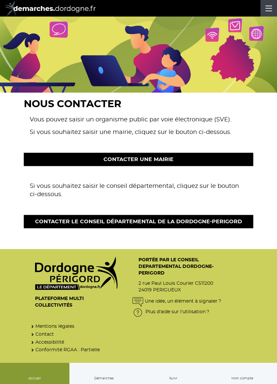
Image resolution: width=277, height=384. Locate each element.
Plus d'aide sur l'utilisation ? (171, 311)
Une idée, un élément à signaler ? (177, 301)
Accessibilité (49, 342)
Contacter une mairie (138, 159)
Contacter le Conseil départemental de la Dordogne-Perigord (138, 221)
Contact (44, 334)
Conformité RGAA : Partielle (67, 349)
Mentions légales (54, 326)
